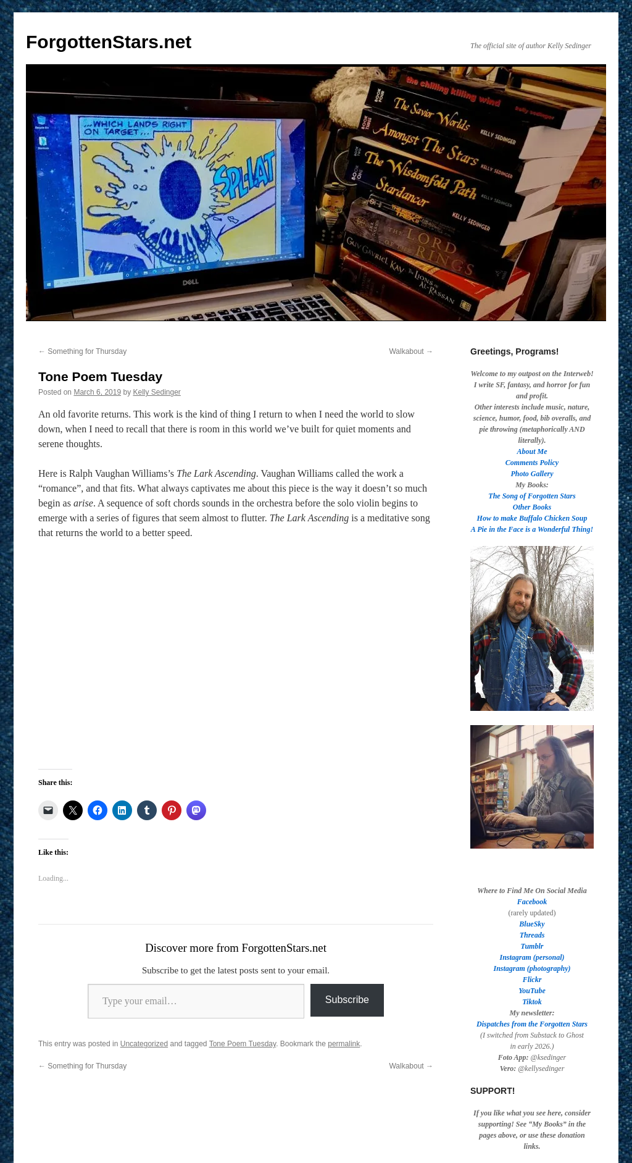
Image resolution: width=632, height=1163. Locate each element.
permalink (344, 1043)
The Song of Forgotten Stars (531, 496)
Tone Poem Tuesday (242, 1043)
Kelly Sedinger (156, 392)
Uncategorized (144, 1043)
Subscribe (347, 999)
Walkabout (411, 351)
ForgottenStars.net (108, 41)
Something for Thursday (82, 351)
